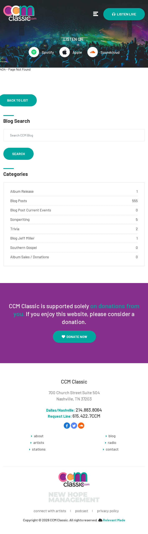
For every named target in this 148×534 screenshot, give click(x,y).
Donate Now (74, 337)
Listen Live (124, 14)
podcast (81, 511)
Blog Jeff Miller (22, 238)
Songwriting (19, 219)
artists (38, 442)
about (38, 436)
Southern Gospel (23, 247)
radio (112, 442)
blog (112, 436)
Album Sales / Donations (29, 257)
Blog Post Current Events (30, 210)
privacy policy (108, 511)
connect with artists (50, 511)
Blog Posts (18, 200)
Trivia (14, 229)
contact (112, 449)
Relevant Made (114, 520)
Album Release (22, 191)
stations (39, 449)
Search (18, 154)
